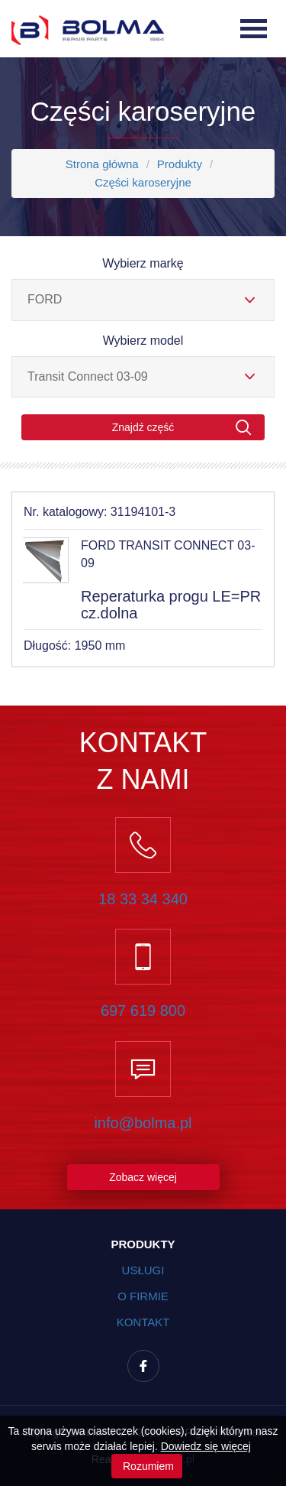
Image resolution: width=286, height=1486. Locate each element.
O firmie (143, 1296)
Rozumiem (147, 1466)
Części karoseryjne (143, 182)
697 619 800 (143, 1010)
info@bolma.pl (142, 1122)
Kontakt (143, 1322)
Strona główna (102, 163)
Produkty (179, 163)
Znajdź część (182, 428)
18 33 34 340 (143, 899)
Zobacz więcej (143, 1177)
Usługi (143, 1270)
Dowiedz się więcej (206, 1446)
